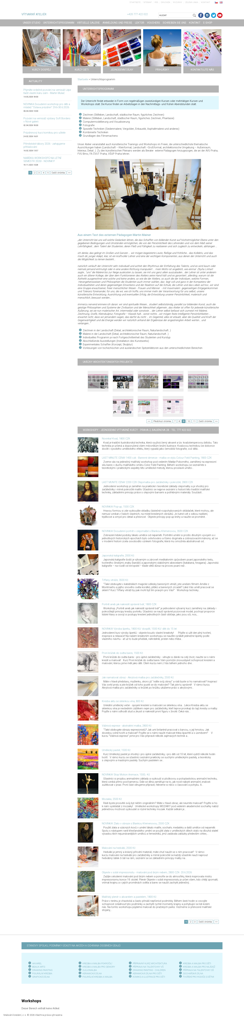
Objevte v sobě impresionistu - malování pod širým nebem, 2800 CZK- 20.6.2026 (147, 872)
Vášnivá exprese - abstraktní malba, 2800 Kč (126, 725)
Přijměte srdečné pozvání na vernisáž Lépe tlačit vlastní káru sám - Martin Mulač (47, 91)
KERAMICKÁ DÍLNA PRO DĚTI (147, 973)
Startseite (135, 2)
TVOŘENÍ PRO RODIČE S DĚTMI (198, 976)
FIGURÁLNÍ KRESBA (42, 973)
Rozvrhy (177, 2)
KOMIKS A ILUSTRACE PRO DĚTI (149, 976)
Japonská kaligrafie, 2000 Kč (118, 555)
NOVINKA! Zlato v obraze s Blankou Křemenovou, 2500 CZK (135, 823)
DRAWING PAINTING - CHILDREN (149, 970)
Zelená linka (191, 2)
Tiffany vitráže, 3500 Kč (115, 580)
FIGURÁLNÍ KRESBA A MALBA (97, 976)
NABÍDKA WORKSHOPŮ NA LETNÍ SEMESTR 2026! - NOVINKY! (42, 160)
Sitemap (148, 2)
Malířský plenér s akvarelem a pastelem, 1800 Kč (129, 896)
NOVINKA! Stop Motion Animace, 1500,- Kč (126, 774)
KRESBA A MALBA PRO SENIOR (98, 966)
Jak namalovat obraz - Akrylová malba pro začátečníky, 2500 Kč (138, 677)
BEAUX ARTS (38, 966)
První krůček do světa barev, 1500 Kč (122, 653)
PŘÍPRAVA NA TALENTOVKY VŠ (148, 966)
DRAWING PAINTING (42, 970)
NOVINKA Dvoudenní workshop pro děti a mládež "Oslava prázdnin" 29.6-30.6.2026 (46, 106)
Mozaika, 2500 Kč (112, 799)
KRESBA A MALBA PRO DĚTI (197, 963)
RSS (156, 2)
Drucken (165, 2)
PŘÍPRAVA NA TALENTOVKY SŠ (198, 970)
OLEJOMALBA (90, 970)
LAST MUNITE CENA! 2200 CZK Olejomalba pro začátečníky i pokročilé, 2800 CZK (147, 482)
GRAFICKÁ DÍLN (40, 976)
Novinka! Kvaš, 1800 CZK (116, 438)
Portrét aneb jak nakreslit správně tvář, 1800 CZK (129, 604)
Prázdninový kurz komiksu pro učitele (44, 132)
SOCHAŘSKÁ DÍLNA (193, 973)
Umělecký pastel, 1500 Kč (116, 750)
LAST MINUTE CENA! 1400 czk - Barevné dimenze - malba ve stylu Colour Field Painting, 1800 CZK (157, 457)
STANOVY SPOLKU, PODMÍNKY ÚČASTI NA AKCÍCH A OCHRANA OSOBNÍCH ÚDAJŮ (73, 945)
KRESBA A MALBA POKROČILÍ (97, 963)
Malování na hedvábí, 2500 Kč (118, 848)
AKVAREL (37, 963)
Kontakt (205, 2)
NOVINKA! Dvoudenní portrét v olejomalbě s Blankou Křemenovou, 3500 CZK (145, 531)
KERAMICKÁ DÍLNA (92, 973)
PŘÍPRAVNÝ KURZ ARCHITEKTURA (150, 963)
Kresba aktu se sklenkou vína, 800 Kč (123, 701)
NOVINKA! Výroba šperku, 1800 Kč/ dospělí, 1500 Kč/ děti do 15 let (139, 628)
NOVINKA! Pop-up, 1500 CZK (118, 506)
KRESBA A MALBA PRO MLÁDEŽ (199, 966)
